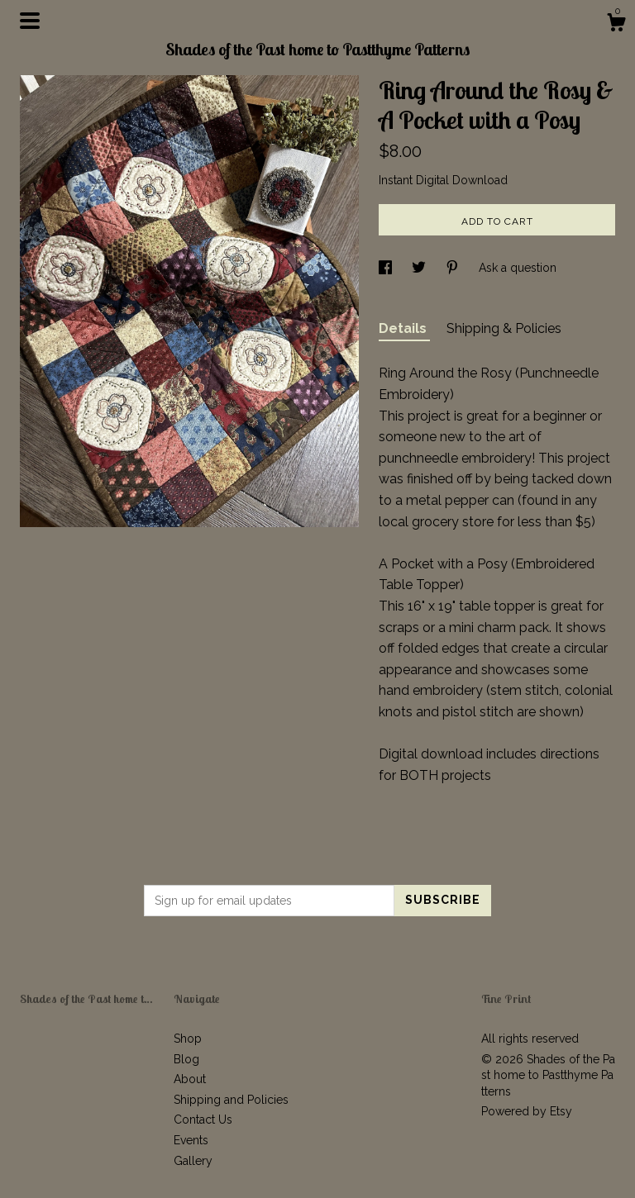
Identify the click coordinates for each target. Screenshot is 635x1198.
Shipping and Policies (231, 1099)
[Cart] (616, 24)
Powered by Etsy (526, 1111)
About (190, 1079)
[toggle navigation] (30, 20)
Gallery (193, 1160)
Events (191, 1140)
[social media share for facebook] (387, 267)
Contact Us (203, 1119)
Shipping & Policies (503, 328)
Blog (186, 1059)
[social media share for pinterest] (454, 267)
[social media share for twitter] (420, 267)
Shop (188, 1038)
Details (404, 328)
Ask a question (517, 267)
